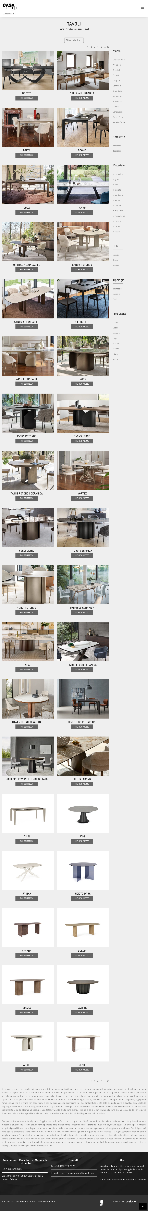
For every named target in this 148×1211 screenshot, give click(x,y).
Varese (116, 359)
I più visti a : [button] (120, 313)
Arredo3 (116, 69)
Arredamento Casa (74, 28)
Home (61, 28)
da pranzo (117, 150)
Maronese (117, 96)
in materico (118, 210)
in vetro (116, 231)
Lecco (115, 327)
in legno (116, 200)
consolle (116, 293)
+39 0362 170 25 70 (65, 1166)
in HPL (116, 184)
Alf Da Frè (117, 64)
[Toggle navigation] (142, 8)
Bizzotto (116, 75)
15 (108, 46)
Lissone (116, 332)
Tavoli (86, 28)
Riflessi (116, 106)
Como (115, 322)
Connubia (117, 85)
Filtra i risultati (73, 40)
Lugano (116, 338)
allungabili (117, 288)
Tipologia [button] (118, 280)
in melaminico (119, 215)
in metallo (117, 221)
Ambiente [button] (119, 137)
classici (116, 254)
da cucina (117, 145)
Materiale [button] (119, 165)
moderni (116, 265)
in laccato (117, 189)
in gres (116, 179)
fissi (114, 299)
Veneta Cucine (119, 122)
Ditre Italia (117, 90)
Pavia (115, 353)
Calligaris (117, 80)
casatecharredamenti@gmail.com (76, 1173)
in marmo (117, 205)
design (116, 260)
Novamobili (118, 101)
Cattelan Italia (119, 59)
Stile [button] (115, 246)
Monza (116, 348)
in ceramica (118, 174)
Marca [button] (117, 51)
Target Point (118, 116)
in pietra (116, 226)
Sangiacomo (118, 111)
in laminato (118, 194)
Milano (116, 343)
